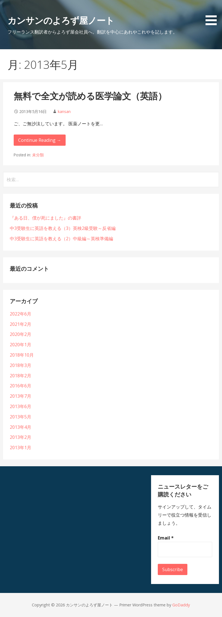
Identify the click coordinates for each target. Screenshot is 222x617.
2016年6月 (20, 386)
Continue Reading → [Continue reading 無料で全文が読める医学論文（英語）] (39, 140)
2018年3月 (20, 365)
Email (166, 538)
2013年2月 (20, 437)
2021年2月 (20, 324)
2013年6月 (20, 406)
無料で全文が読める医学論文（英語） (90, 96)
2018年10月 (22, 355)
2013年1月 (20, 447)
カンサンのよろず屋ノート (61, 20)
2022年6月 (20, 314)
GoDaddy (181, 604)
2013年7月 (20, 396)
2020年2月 (20, 334)
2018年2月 (20, 376)
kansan (64, 111)
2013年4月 (20, 427)
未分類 (38, 154)
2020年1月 (20, 345)
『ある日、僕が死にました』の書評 (45, 218)
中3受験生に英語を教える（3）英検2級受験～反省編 (63, 228)
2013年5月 (20, 417)
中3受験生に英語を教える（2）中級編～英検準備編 (61, 239)
